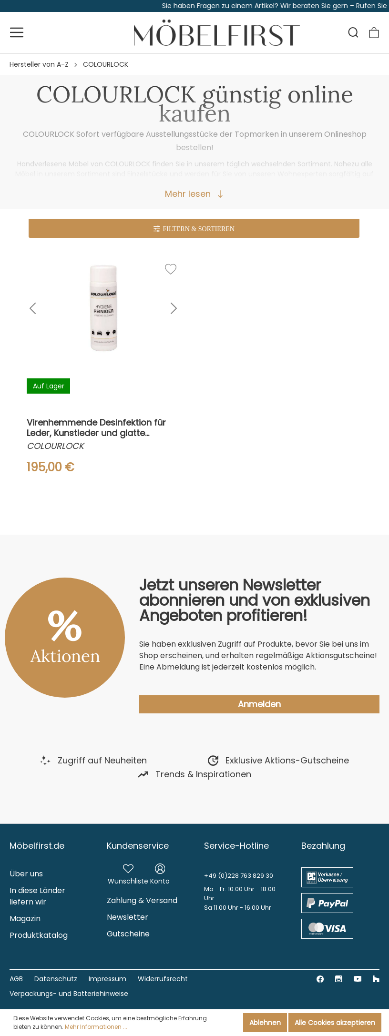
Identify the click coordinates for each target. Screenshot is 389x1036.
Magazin (25, 918)
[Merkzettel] (128, 873)
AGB (16, 979)
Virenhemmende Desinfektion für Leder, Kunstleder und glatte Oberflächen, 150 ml (96, 427)
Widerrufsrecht (163, 979)
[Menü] (17, 32)
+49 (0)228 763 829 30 (238, 875)
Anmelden (259, 704)
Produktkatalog (39, 935)
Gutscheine (128, 933)
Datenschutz (55, 979)
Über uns (26, 873)
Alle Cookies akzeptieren (335, 1022)
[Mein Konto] (160, 873)
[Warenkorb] (374, 32)
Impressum (107, 979)
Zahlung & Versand (142, 900)
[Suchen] (353, 32)
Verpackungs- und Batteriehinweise (69, 993)
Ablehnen (265, 1022)
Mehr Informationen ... (96, 1027)
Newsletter (127, 917)
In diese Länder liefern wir (37, 896)
